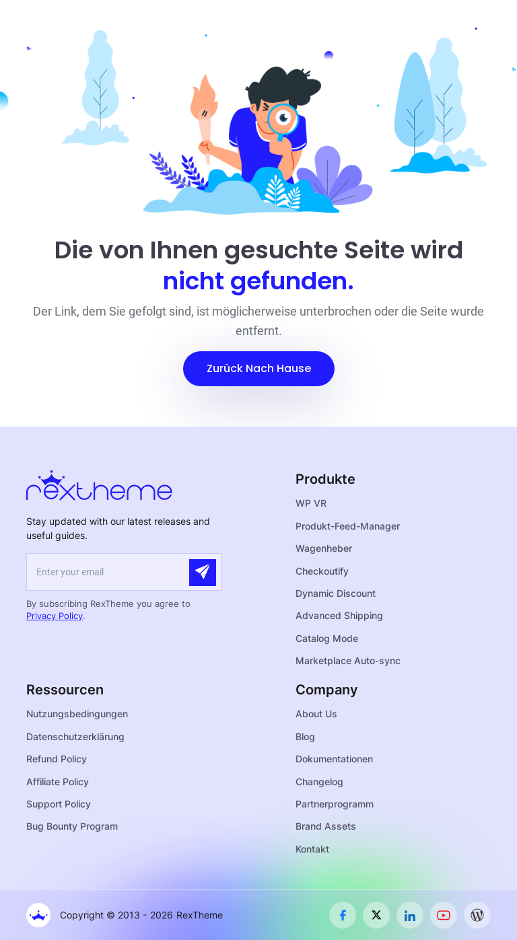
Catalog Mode (327, 638)
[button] (259, 368)
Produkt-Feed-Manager (348, 526)
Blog (305, 736)
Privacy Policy (54, 615)
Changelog (319, 781)
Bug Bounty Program (72, 826)
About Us (316, 713)
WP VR (311, 503)
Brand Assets (326, 826)
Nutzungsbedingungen (77, 713)
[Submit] (202, 572)
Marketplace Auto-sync (348, 660)
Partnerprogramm (335, 803)
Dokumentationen (334, 758)
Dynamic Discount (336, 593)
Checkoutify (322, 571)
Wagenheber (324, 548)
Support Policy (58, 803)
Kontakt (312, 849)
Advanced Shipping (339, 615)
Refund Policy (56, 758)
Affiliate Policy (57, 781)
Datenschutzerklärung (75, 736)
